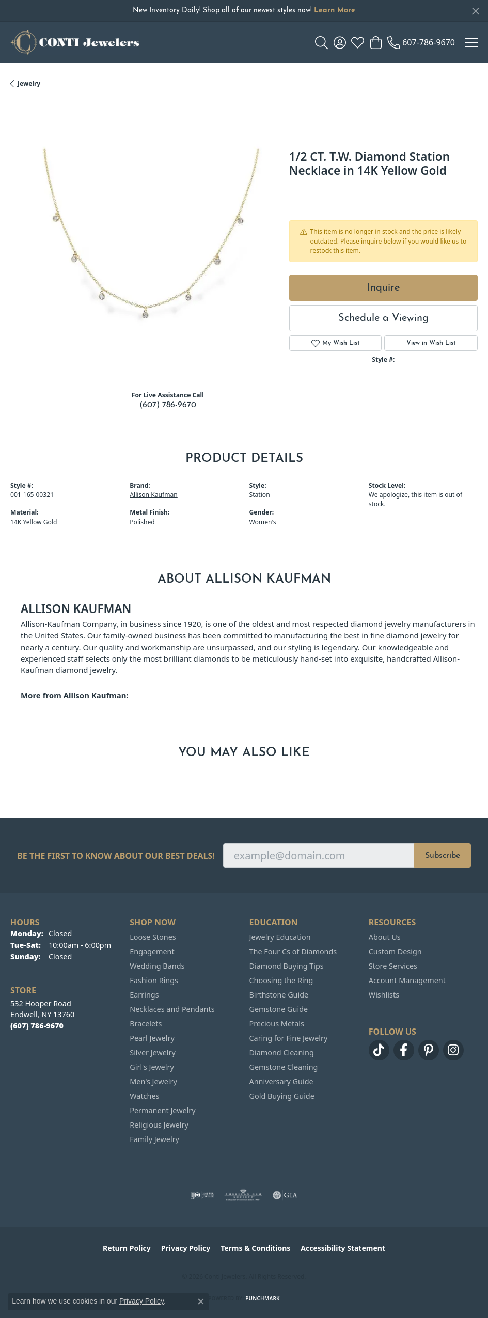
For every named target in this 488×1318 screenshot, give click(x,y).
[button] (321, 42)
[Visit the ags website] (243, 1195)
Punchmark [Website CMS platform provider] (262, 1298)
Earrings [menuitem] (144, 995)
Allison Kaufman (154, 494)
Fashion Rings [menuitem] (154, 980)
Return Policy (127, 1248)
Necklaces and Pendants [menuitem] (172, 1009)
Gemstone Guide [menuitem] (278, 1009)
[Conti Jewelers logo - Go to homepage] (75, 42)
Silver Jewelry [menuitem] (153, 1052)
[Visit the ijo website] (202, 1195)
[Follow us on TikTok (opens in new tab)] (379, 1050)
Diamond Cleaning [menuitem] (281, 1052)
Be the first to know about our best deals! (116, 856)
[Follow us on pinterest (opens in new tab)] (428, 1050)
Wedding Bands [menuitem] (157, 966)
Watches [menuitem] (144, 1096)
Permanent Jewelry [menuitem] (162, 1110)
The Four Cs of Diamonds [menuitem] (293, 951)
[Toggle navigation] (471, 42)
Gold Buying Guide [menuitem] (281, 1096)
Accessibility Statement (343, 1248)
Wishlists (384, 995)
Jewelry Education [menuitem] (280, 937)
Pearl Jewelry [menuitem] (152, 1038)
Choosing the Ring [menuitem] (281, 980)
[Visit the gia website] (285, 1195)
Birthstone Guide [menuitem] (279, 995)
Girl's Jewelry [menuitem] (152, 1067)
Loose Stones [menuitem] (153, 937)
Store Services (393, 966)
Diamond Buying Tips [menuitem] (286, 966)
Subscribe (442, 855)
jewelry (29, 83)
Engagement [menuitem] (152, 951)
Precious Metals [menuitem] (276, 1023)
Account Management (407, 980)
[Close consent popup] (201, 1301)
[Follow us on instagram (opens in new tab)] (453, 1050)
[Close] (475, 11)
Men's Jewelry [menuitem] (153, 1081)
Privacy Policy (185, 1248)
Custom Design (395, 951)
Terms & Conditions (255, 1248)
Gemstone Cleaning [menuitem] (283, 1067)
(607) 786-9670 (167, 405)
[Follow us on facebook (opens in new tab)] (403, 1050)
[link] (421, 42)
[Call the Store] (37, 1026)
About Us (385, 937)
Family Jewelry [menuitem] (154, 1139)
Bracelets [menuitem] (146, 1023)
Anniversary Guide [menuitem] (281, 1081)
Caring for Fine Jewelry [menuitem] (288, 1038)
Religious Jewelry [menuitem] (159, 1125)
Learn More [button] (334, 10)
